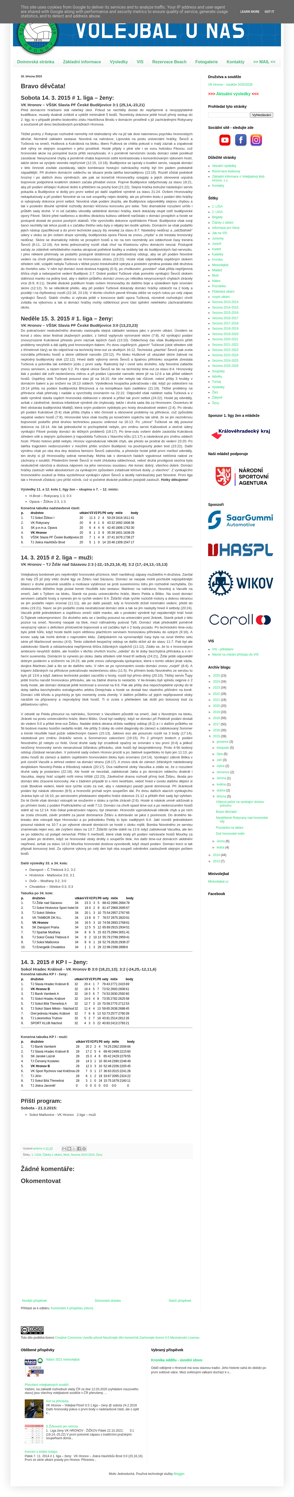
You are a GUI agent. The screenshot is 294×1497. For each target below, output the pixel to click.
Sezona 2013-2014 (225, 302)
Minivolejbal (220, 265)
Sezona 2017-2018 (225, 323)
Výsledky (119, 62)
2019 (217, 712)
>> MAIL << (264, 62)
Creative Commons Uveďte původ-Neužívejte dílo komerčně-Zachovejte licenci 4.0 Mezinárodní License (127, 1337)
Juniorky (218, 238)
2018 (217, 718)
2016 (217, 730)
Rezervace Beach (169, 62)
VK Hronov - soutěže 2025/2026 (230, 84)
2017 (217, 724)
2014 (217, 855)
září (220, 760)
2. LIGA (217, 212)
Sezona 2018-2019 (225, 328)
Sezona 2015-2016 (225, 313)
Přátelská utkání (223, 291)
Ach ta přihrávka (57, 1401)
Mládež (217, 270)
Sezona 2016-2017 (225, 318)
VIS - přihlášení (222, 649)
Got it (269, 12)
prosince (223, 742)
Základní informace (82, 62)
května (222, 784)
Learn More (250, 12)
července (223, 772)
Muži (66, 1154)
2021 (217, 700)
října (220, 754)
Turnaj (216, 381)
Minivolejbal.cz (218, 881)
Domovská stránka (35, 62)
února (221, 841)
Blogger (179, 1474)
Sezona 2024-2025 (225, 360)
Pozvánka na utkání (229, 827)
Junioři (216, 244)
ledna (221, 847)
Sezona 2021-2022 (225, 345)
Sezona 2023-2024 (225, 355)
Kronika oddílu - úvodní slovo (176, 1360)
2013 (217, 861)
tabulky (217, 376)
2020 (217, 706)
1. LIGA (36, 1154)
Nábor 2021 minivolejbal (63, 1359)
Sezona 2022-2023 (225, 350)
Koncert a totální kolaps (41, 1452)
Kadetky (217, 254)
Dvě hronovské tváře (230, 833)
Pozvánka (219, 286)
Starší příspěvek (180, 1301)
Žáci (215, 392)
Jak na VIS (219, 233)
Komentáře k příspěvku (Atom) (72, 1308)
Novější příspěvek (34, 1301)
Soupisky (218, 371)
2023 (217, 687)
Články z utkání (52, 1154)
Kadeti (216, 249)
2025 (217, 675)
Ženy (99, 1154)
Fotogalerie (206, 62)
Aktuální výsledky (233, 94)
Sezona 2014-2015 (82, 1154)
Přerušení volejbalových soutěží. (47, 1385)
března (222, 796)
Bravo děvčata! (226, 812)
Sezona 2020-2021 (225, 339)
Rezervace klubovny (226, 171)
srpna (221, 766)
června (222, 778)
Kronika (217, 259)
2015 (217, 736)
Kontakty (235, 62)
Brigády (217, 217)
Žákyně (217, 397)
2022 (217, 694)
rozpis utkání (221, 297)
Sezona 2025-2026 (225, 366)
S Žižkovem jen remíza (62, 1426)
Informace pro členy (225, 228)
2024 (217, 681)
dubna (221, 790)
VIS (140, 62)
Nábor (216, 281)
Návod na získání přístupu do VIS (235, 654)
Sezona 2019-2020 (225, 334)
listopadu (223, 748)
